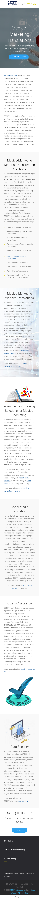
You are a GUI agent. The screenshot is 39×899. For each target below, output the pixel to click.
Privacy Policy (22, 893)
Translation (8, 841)
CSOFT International (17, 890)
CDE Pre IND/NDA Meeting (14, 850)
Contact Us (19, 830)
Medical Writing (10, 859)
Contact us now (19, 57)
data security (23, 801)
